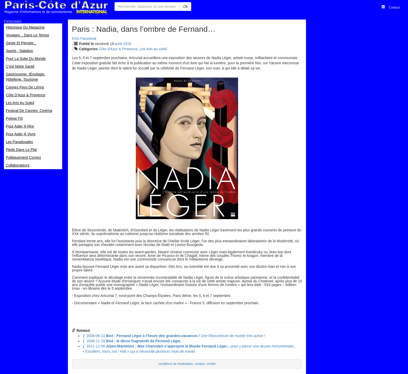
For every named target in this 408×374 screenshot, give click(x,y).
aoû (118, 44)
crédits (211, 364)
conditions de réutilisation (175, 364)
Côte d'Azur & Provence (118, 49)
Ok (185, 6)
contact (200, 364)
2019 (127, 44)
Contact (392, 7)
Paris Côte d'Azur (56, 7)
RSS (75, 38)
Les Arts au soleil (153, 49)
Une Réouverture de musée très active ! (173, 336)
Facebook (88, 38)
